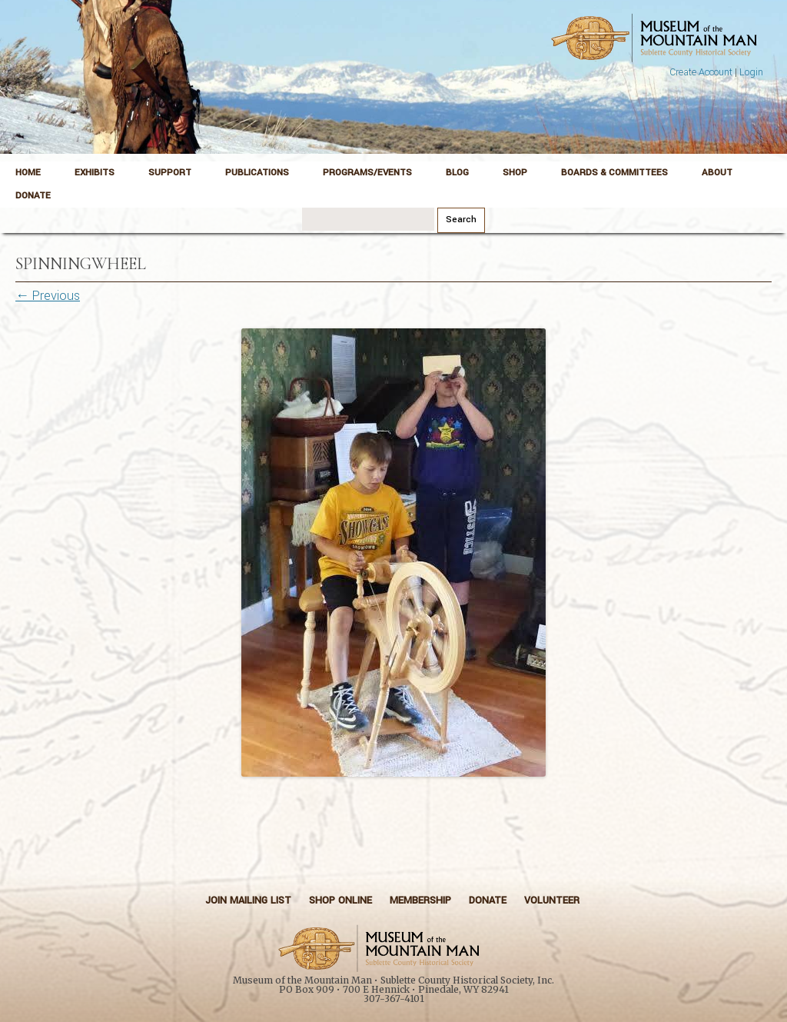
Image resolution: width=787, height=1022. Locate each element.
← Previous (47, 296)
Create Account (700, 72)
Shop (515, 172)
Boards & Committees (614, 172)
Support (169, 172)
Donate (33, 195)
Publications (257, 172)
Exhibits (95, 172)
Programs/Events (367, 172)
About (717, 172)
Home (28, 172)
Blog (457, 172)
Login (751, 72)
